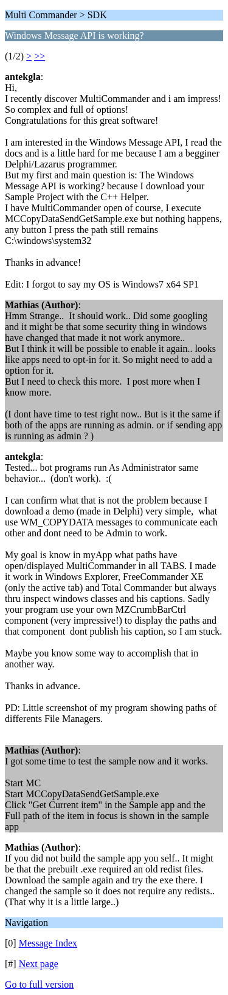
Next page (38, 964)
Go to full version (39, 984)
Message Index (48, 943)
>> (39, 56)
